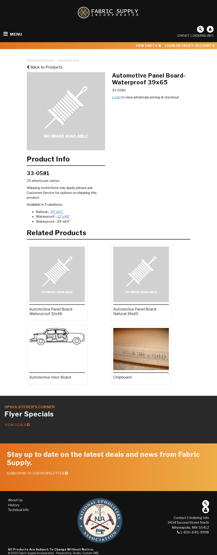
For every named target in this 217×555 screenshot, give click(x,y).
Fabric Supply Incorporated (36, 553)
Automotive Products (40, 60)
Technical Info (18, 510)
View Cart (148, 45)
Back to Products (45, 67)
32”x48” (63, 217)
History (14, 505)
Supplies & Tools (68, 60)
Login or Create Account (190, 45)
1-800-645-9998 (193, 532)
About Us (15, 500)
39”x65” (57, 212)
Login (116, 97)
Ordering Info (203, 35)
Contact (183, 35)
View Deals (17, 425)
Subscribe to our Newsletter (37, 473)
